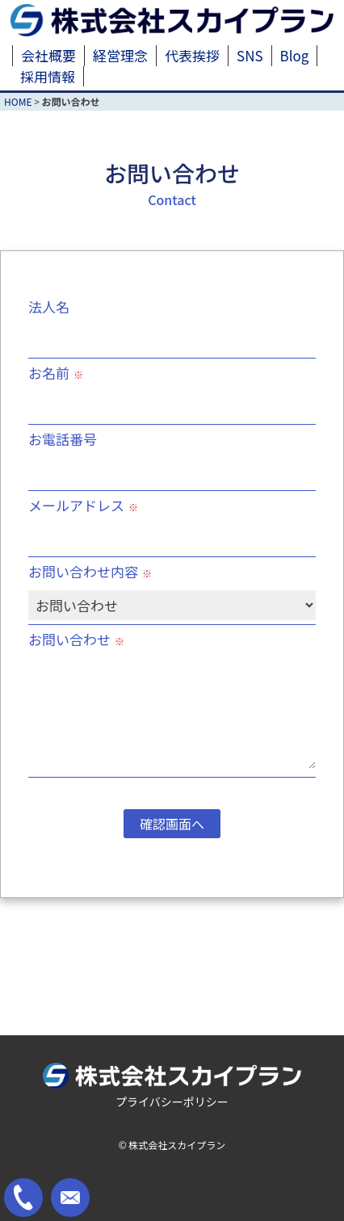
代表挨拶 (192, 55)
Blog (294, 55)
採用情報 (47, 76)
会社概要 (48, 55)
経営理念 (120, 55)
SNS (250, 55)
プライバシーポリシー (172, 1101)
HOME (17, 101)
